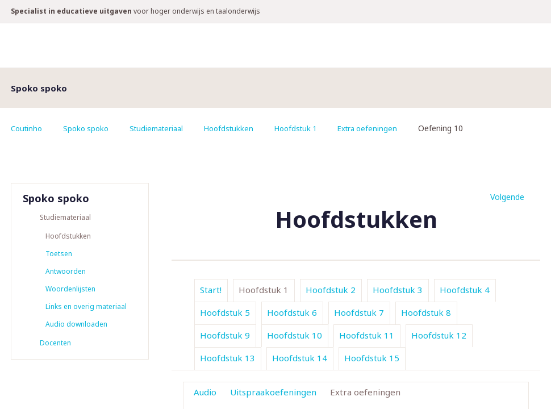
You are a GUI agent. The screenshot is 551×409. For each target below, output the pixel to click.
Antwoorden (65, 273)
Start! (211, 289)
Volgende (507, 196)
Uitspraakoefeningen (273, 392)
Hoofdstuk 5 (225, 312)
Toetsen (58, 255)
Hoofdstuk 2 (331, 289)
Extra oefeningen (386, 128)
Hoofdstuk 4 (465, 289)
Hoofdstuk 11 (366, 335)
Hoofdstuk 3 (398, 289)
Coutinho (28, 128)
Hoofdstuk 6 (292, 312)
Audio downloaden (76, 327)
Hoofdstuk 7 (359, 312)
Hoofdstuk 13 (227, 358)
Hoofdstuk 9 (225, 335)
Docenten (55, 347)
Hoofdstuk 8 (426, 312)
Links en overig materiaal (86, 309)
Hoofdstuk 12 (438, 335)
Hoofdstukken (241, 128)
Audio (205, 392)
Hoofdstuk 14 (299, 358)
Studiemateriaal (164, 128)
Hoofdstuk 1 (311, 128)
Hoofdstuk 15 (371, 358)
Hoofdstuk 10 (294, 335)
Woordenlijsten (70, 291)
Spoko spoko (90, 128)
